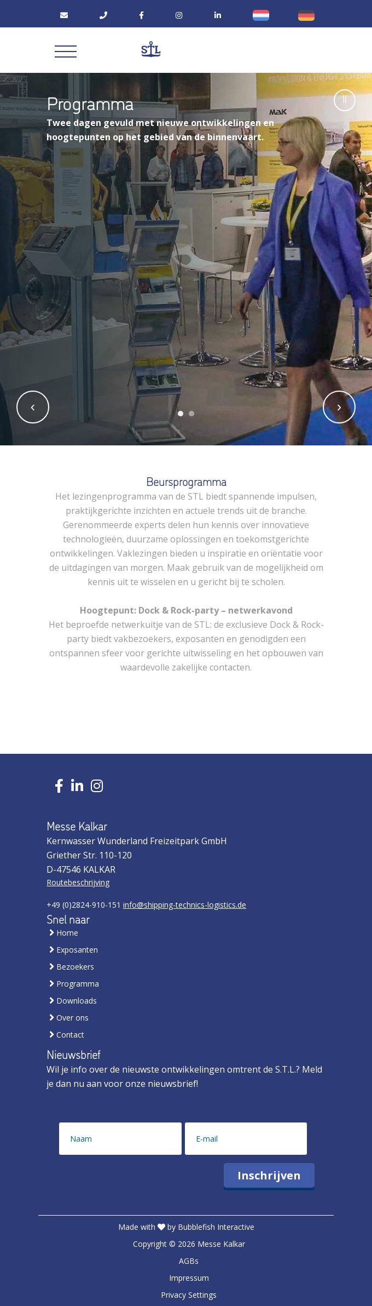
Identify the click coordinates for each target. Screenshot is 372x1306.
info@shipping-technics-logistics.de (184, 905)
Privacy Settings (189, 1295)
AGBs (189, 1261)
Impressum (189, 1278)
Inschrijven (269, 1175)
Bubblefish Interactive (216, 1227)
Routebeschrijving (78, 882)
